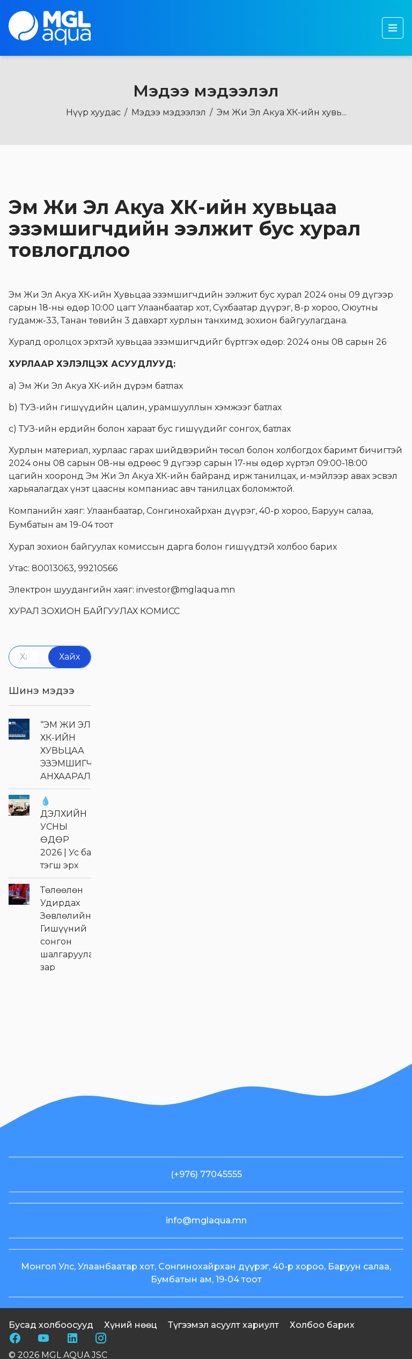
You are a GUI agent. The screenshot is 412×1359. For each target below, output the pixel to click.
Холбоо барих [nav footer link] (322, 1350)
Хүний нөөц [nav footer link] (130, 1350)
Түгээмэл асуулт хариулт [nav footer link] (223, 1350)
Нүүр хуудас (93, 112)
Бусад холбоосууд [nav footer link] (51, 1350)
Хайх (69, 657)
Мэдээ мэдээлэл (168, 112)
